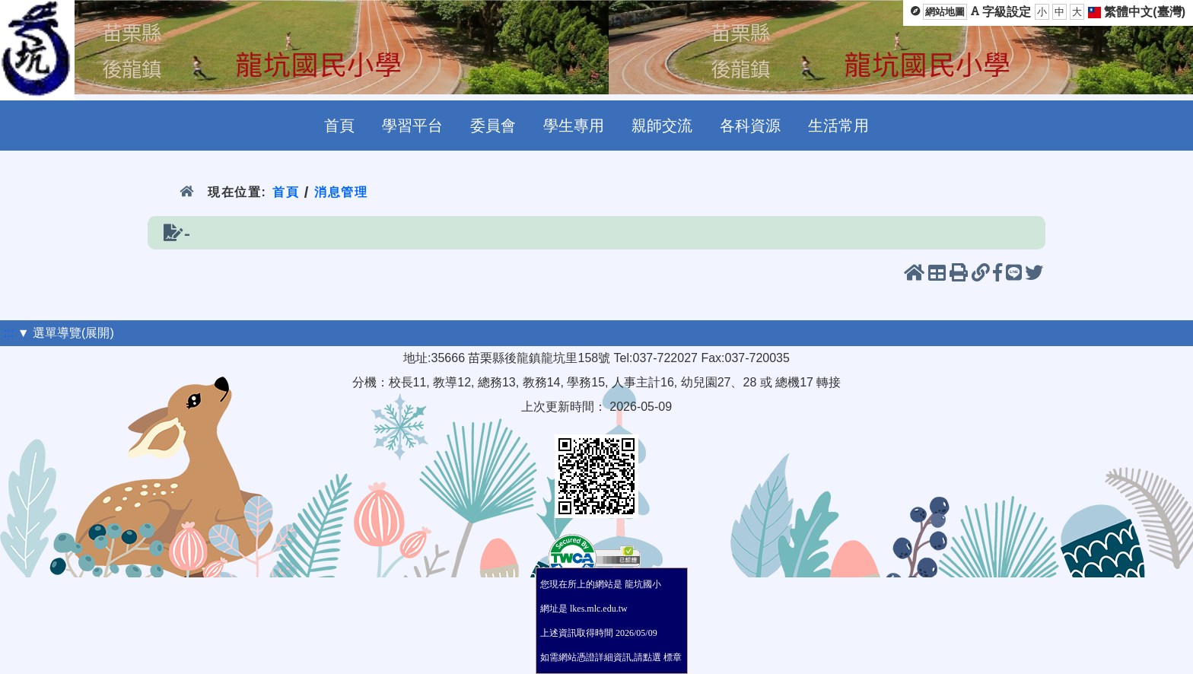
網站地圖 (945, 11)
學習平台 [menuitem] (412, 125)
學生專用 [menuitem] (573, 125)
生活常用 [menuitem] (838, 125)
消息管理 (341, 192)
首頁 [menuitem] (339, 125)
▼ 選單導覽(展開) (65, 332)
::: (9, 332)
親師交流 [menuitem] (661, 125)
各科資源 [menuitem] (750, 125)
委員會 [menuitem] (493, 125)
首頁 (286, 192)
